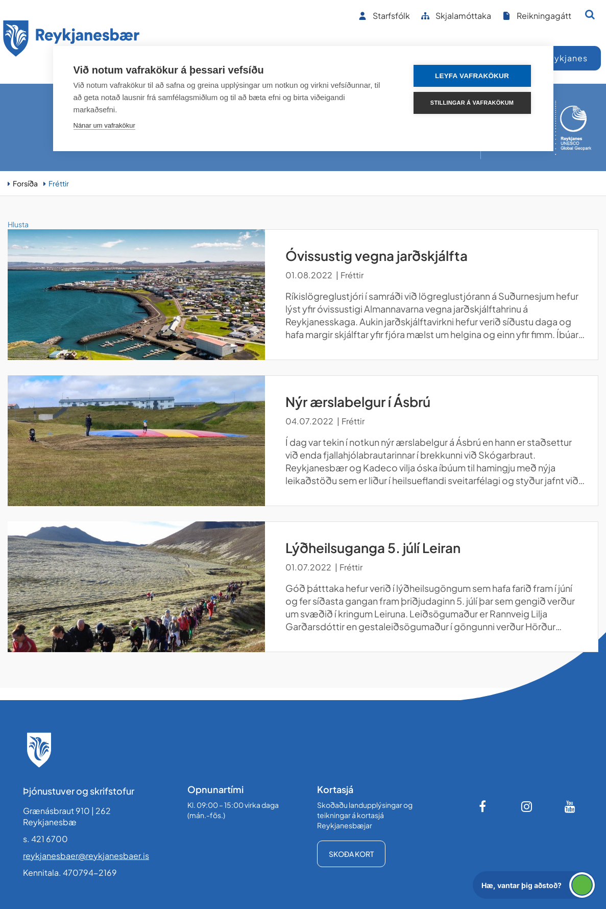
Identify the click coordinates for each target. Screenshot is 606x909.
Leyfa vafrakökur (472, 76)
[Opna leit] (589, 14)
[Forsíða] (71, 40)
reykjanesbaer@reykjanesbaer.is (86, 855)
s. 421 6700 (45, 838)
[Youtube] (570, 806)
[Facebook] (483, 806)
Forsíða (25, 183)
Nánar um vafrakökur (104, 125)
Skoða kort (351, 853)
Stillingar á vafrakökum (472, 103)
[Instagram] (527, 806)
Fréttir (59, 183)
